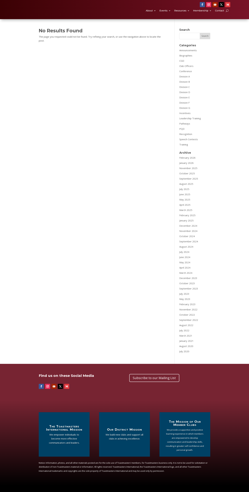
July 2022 (184, 336)
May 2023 (184, 305)
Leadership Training (190, 124)
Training (183, 150)
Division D (184, 98)
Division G (184, 114)
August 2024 (186, 253)
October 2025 (187, 179)
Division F (184, 109)
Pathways (184, 129)
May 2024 (184, 268)
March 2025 (185, 216)
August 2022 (186, 331)
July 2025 (184, 195)
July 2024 (184, 258)
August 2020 (186, 352)
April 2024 (184, 274)
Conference (185, 77)
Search (205, 42)
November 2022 (188, 315)
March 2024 (185, 279)
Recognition (185, 140)
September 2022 (188, 326)
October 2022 (187, 321)
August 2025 (186, 190)
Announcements (188, 56)
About (149, 14)
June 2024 (184, 263)
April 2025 (184, 211)
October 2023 (187, 289)
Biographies (185, 61)
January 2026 (186, 169)
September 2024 (188, 247)
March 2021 (185, 342)
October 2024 (187, 242)
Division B (184, 88)
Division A (184, 82)
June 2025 (184, 200)
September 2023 (188, 294)
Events (163, 14)
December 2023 (188, 284)
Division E (184, 103)
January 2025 (186, 226)
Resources (180, 14)
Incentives (185, 119)
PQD (182, 135)
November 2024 (188, 237)
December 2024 (188, 232)
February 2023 (187, 310)
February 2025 (187, 221)
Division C (184, 93)
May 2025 (184, 205)
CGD (181, 67)
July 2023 (184, 300)
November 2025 (188, 174)
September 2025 (188, 185)
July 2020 (184, 357)
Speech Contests (188, 145)
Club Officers (186, 72)
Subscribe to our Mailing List (154, 384)
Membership (200, 14)
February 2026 (187, 164)
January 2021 (186, 347)
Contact (219, 14)
